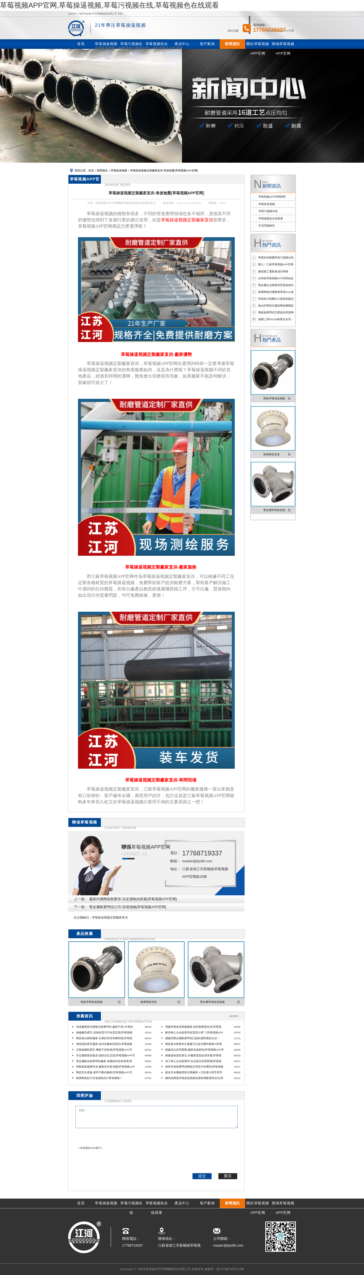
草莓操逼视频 (119, 170)
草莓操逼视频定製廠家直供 (110, 917)
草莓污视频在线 (268, 211)
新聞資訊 (102, 170)
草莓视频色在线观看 (270, 218)
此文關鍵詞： (83, 917)
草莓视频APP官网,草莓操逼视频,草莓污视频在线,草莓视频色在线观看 (109, 5)
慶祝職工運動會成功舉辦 (273, 271)
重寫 (227, 1176)
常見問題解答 (266, 225)
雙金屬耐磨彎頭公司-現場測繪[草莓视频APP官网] (127, 907)
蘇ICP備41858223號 (230, 1269)
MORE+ (234, 1016)
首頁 (91, 170)
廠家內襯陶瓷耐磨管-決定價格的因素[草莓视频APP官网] (133, 899)
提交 (202, 1176)
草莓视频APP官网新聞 (271, 196)
